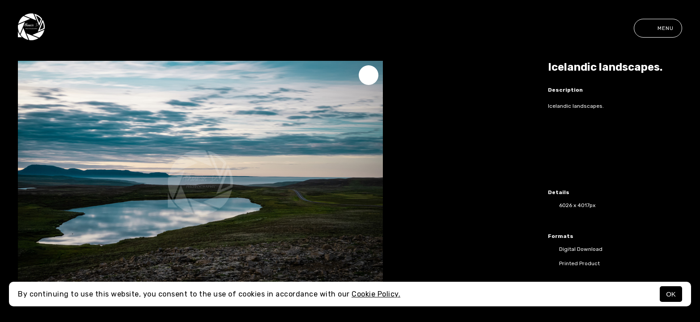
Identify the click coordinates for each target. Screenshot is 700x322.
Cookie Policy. (376, 294)
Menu (658, 28)
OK (671, 294)
